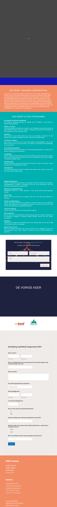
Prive (11, 432)
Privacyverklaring (12, 501)
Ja (10, 411)
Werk (11, 429)
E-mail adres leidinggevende (15, 400)
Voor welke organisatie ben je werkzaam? (19, 383)
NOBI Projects (11, 465)
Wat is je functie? (13, 371)
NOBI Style (10, 470)
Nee (11, 414)
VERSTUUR (45, 265)
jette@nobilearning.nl (36, 242)
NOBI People (10, 468)
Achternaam (24, 358)
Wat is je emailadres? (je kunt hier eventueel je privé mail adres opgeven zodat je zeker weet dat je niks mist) (28, 363)
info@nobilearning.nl (13, 488)
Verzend (11, 444)
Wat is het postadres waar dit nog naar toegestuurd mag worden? (25, 435)
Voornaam (10, 358)
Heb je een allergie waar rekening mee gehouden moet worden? (24, 417)
